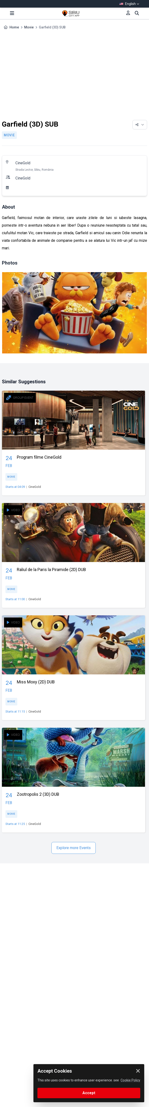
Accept (88, 1093)
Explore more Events (73, 848)
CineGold (22, 163)
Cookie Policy (130, 1080)
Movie (29, 27)
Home (14, 27)
